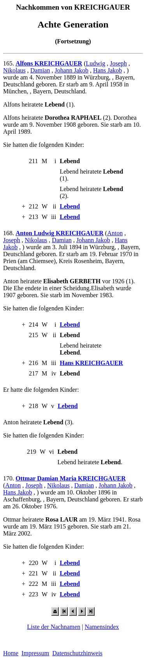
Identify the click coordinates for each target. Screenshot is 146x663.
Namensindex (102, 626)
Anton (115, 233)
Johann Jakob (71, 70)
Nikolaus (14, 70)
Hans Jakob (107, 70)
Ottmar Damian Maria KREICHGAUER (71, 478)
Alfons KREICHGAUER (49, 63)
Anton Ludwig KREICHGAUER (60, 233)
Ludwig (95, 63)
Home (10, 653)
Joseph (118, 63)
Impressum (35, 653)
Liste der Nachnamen (53, 626)
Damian (40, 70)
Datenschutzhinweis (77, 653)
